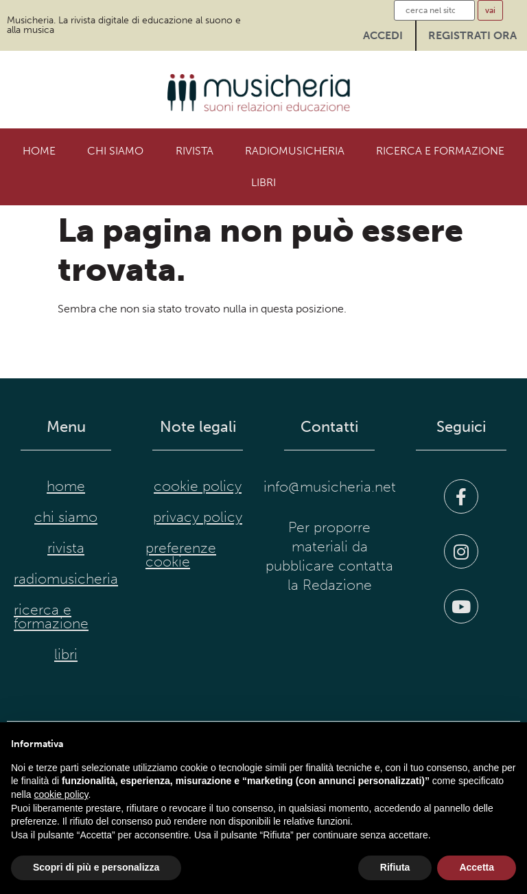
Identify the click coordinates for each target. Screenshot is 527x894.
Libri (263, 182)
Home (39, 150)
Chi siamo (115, 150)
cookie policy (198, 486)
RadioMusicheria (294, 150)
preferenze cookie (180, 555)
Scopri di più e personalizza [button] (96, 867)
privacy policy (197, 517)
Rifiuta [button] (395, 867)
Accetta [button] (476, 867)
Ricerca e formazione (440, 150)
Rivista (194, 150)
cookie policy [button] (61, 794)
